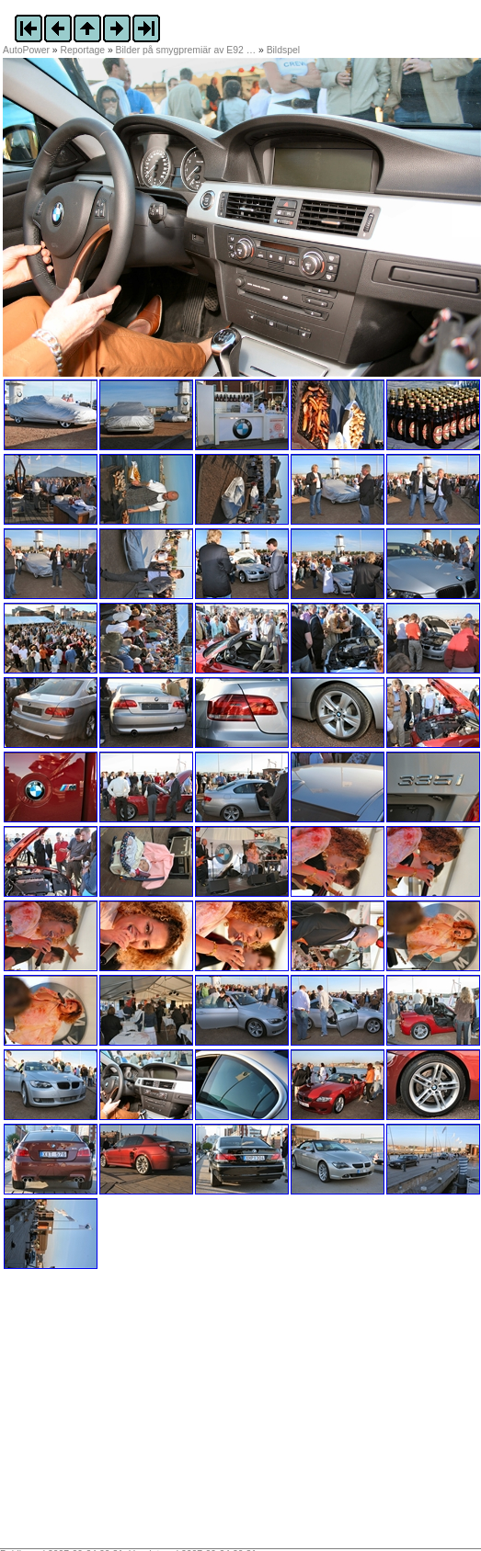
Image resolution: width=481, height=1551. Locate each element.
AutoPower (26, 50)
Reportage (83, 50)
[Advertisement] (118, 1415)
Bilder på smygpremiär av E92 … (186, 50)
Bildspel (283, 50)
